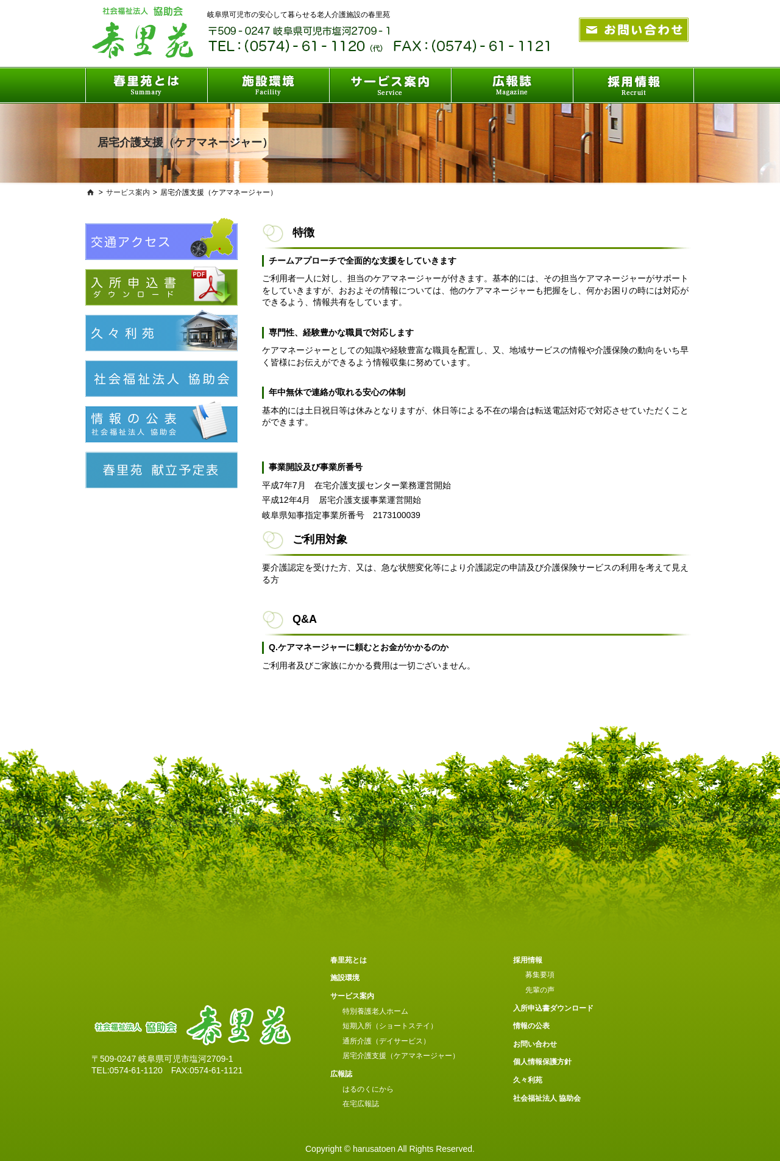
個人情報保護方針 (542, 1062)
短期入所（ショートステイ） (390, 1026)
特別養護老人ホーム (375, 1011)
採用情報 (527, 960)
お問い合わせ (535, 1044)
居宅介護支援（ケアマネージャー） (400, 1055)
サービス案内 (128, 192)
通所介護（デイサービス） (386, 1041)
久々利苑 (527, 1080)
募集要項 (540, 974)
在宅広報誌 (360, 1104)
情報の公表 (531, 1026)
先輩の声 (540, 990)
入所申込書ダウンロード (553, 1008)
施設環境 (345, 977)
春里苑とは (348, 960)
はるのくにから (368, 1089)
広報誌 (341, 1074)
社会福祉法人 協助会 (547, 1098)
